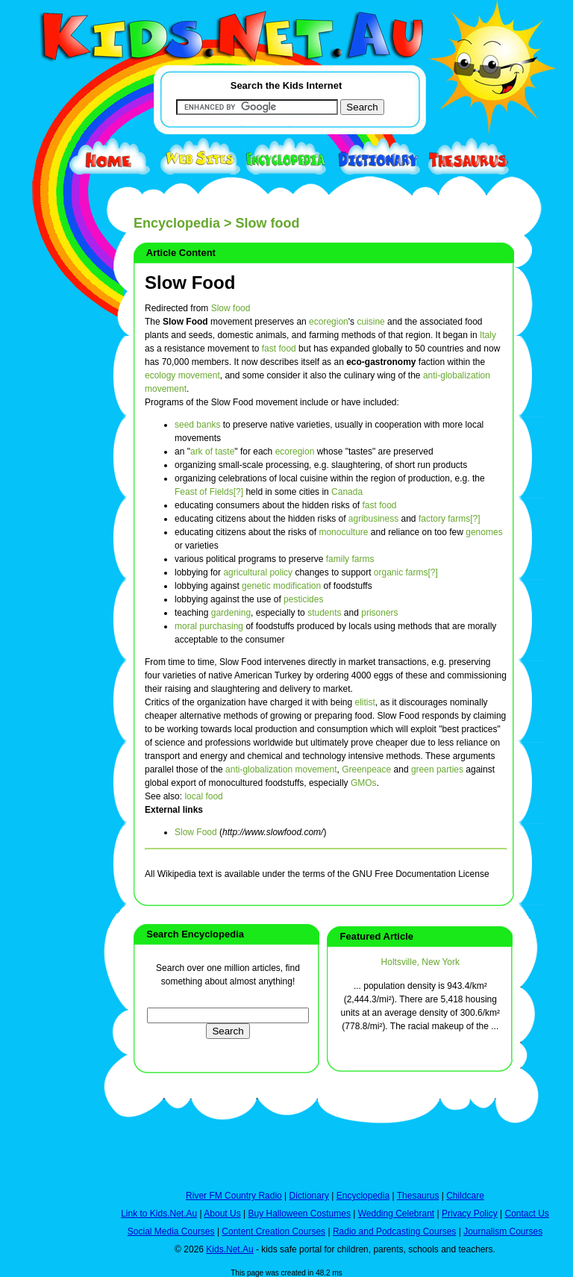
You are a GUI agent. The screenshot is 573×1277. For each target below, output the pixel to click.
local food (203, 796)
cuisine (370, 321)
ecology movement (182, 375)
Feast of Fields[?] (209, 492)
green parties (437, 769)
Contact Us (526, 1213)
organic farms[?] (406, 572)
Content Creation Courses (273, 1231)
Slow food (231, 308)
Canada (347, 492)
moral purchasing (209, 626)
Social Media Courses (171, 1231)
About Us (222, 1213)
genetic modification (281, 586)
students (324, 613)
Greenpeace (366, 769)
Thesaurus (418, 1195)
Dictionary (309, 1195)
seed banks (197, 424)
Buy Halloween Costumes (299, 1213)
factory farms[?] (449, 518)
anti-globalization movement (280, 769)
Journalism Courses (502, 1231)
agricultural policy (257, 572)
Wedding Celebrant (396, 1213)
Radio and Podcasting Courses (394, 1231)
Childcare (465, 1195)
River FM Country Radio (234, 1195)
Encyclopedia (177, 223)
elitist (365, 702)
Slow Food (190, 282)
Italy (488, 335)
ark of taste (212, 451)
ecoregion (328, 321)
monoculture (343, 532)
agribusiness (373, 518)
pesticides (303, 599)
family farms (350, 559)
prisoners (379, 613)
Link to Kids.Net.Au (159, 1213)
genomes (484, 532)
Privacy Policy (470, 1213)
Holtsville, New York (420, 962)
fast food (279, 348)
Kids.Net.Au (229, 1249)
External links (174, 810)
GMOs (364, 783)
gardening (231, 613)
